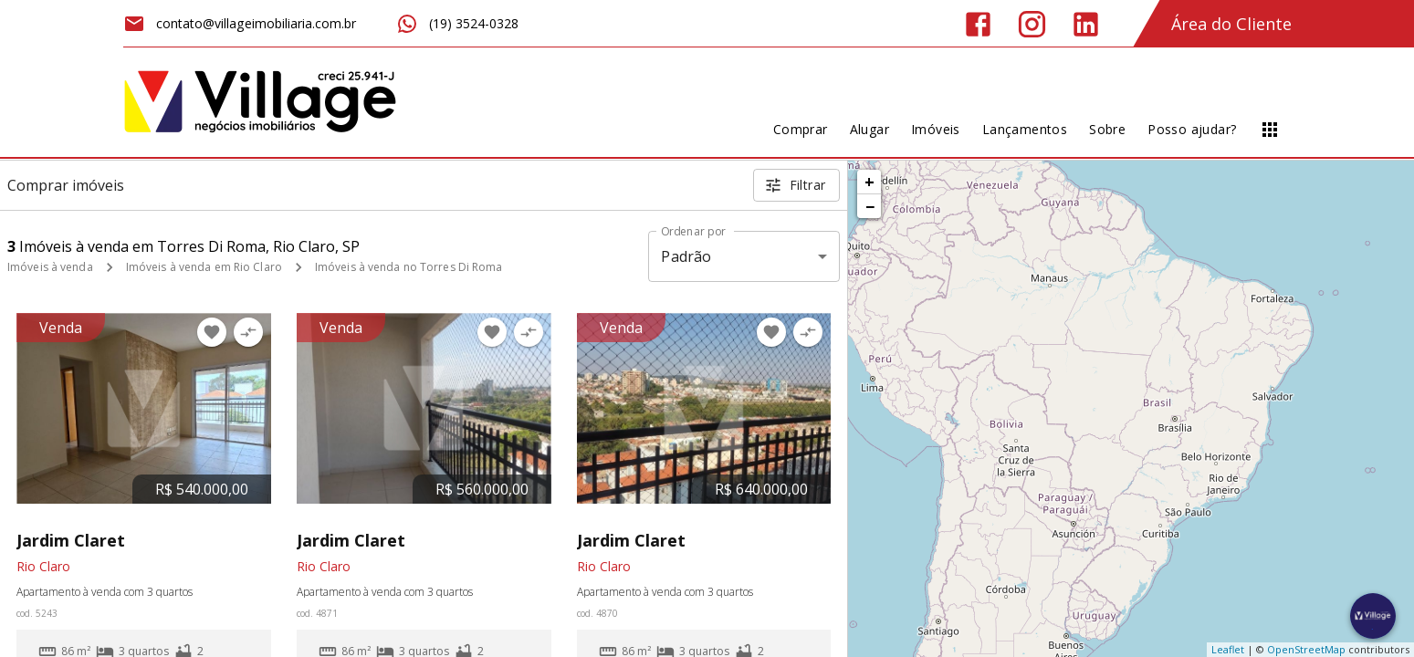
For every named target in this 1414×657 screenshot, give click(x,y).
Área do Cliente (1231, 24)
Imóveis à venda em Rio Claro (204, 267)
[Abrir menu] (1270, 129)
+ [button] (869, 182)
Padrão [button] (686, 256)
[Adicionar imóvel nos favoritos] (211, 332)
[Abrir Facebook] (978, 24)
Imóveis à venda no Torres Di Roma (409, 267)
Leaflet (1227, 649)
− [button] (870, 206)
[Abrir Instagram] (1032, 24)
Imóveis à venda (50, 267)
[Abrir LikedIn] (1086, 24)
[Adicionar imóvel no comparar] (248, 332)
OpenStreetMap (1306, 649)
